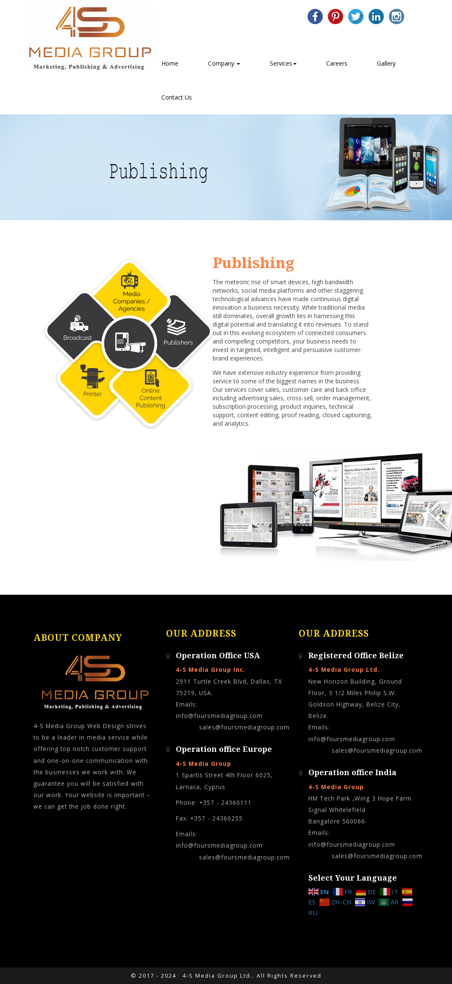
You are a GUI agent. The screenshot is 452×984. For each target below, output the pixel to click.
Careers (336, 63)
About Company (77, 638)
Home (169, 63)
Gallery (386, 63)
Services (283, 63)
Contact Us (176, 97)
